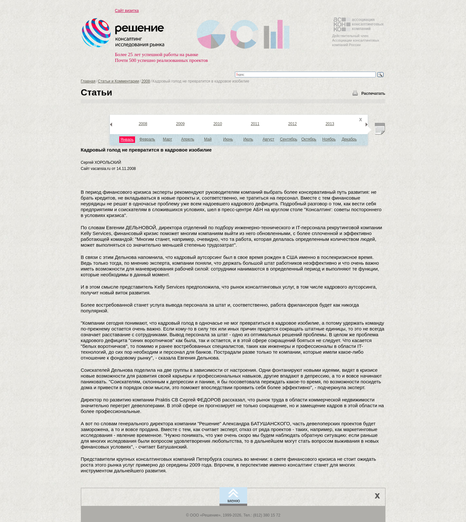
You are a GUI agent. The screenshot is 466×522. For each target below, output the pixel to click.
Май (208, 139)
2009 (180, 124)
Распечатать (373, 93)
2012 (292, 124)
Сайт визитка (127, 10)
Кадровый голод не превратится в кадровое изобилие (146, 150)
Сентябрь (288, 139)
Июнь (228, 139)
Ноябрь (329, 139)
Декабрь (349, 139)
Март (167, 139)
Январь (127, 139)
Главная (88, 81)
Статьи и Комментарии (118, 81)
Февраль (147, 139)
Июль (248, 139)
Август (268, 139)
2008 (145, 81)
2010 (217, 124)
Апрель (187, 139)
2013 (329, 124)
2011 (255, 124)
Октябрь (308, 139)
